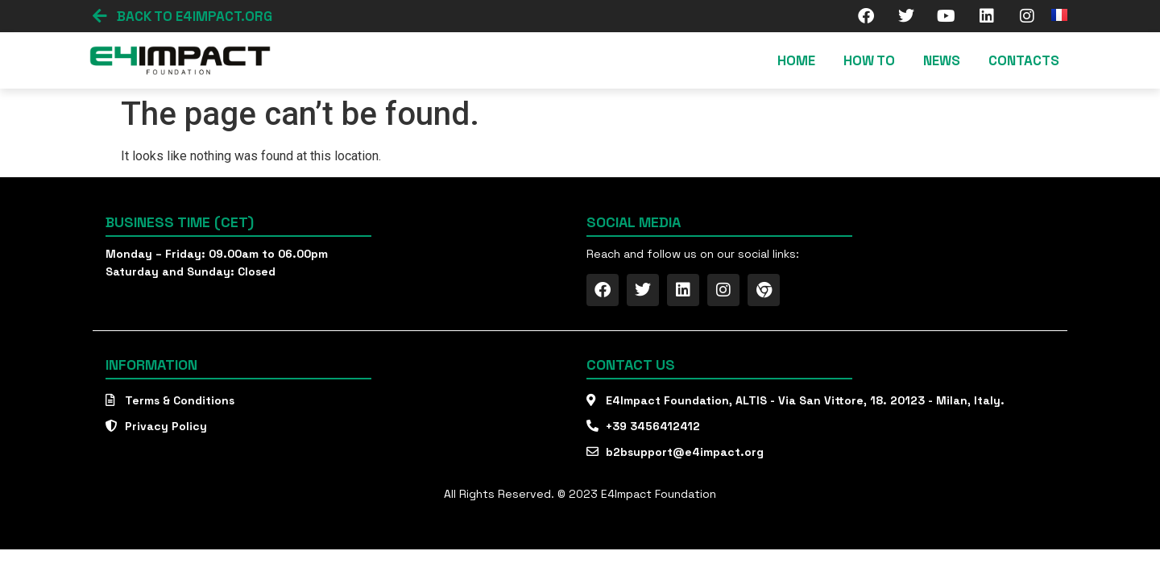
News (941, 60)
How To (869, 60)
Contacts (1023, 60)
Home (796, 60)
